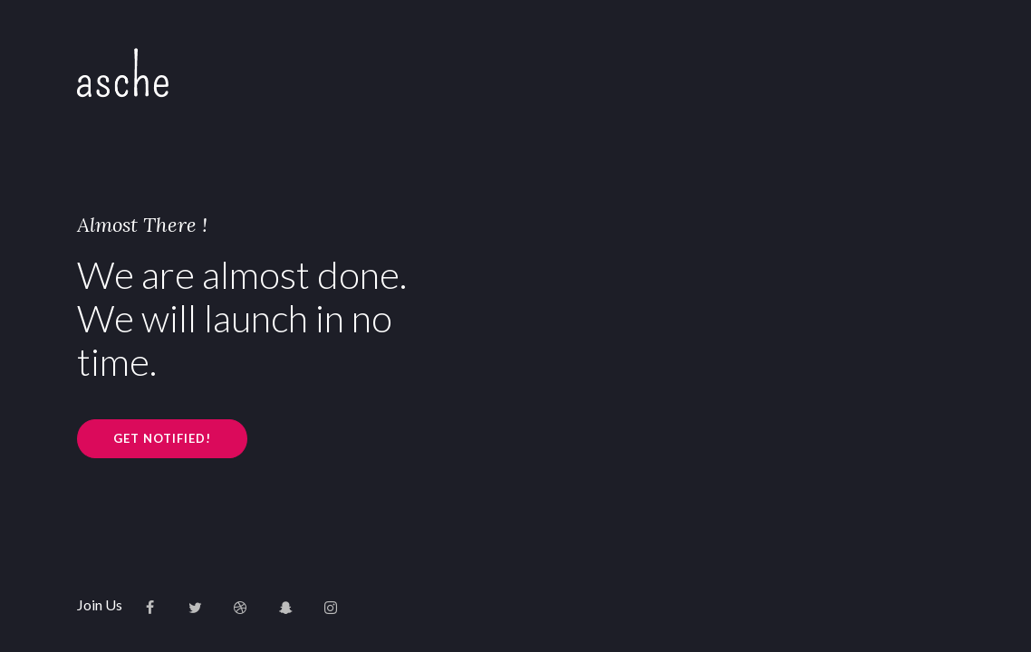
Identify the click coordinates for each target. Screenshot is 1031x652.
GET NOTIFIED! (162, 438)
